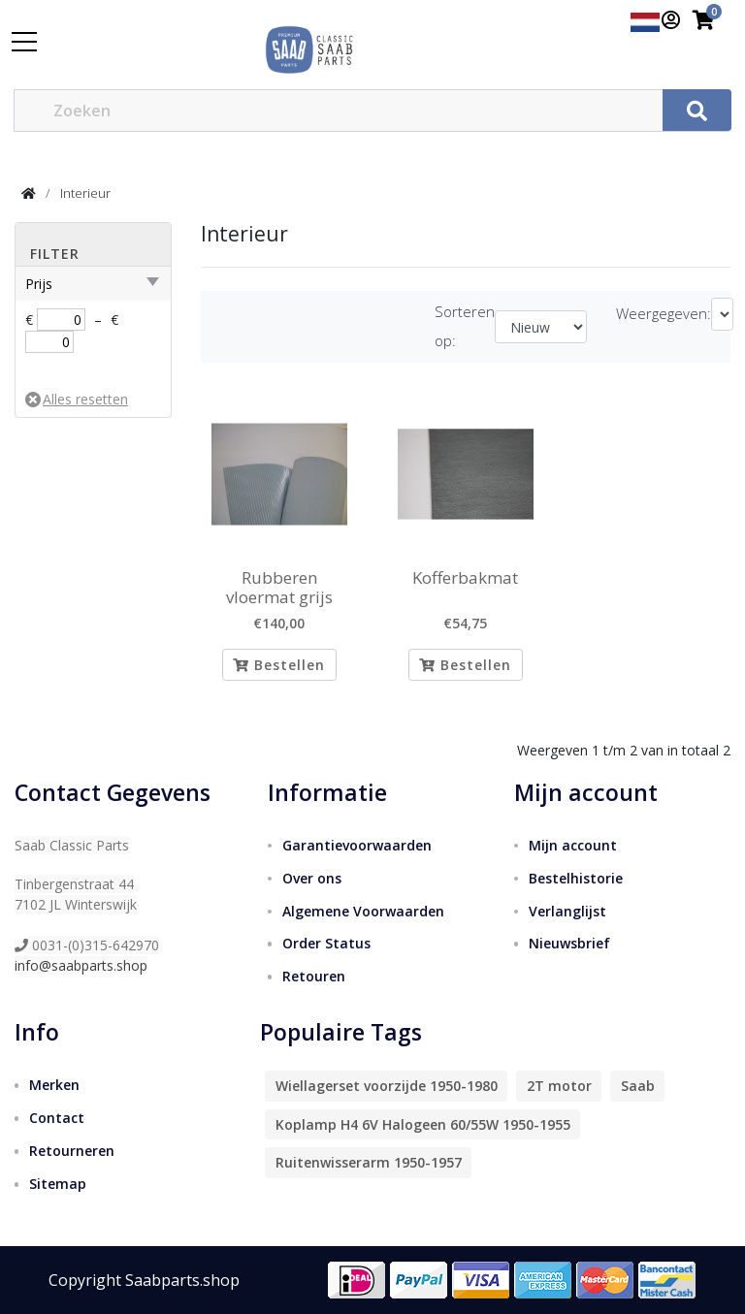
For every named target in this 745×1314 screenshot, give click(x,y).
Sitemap (57, 1183)
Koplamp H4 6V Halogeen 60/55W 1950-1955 (422, 1124)
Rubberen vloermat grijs (279, 588)
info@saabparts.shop (81, 965)
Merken (54, 1084)
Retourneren (71, 1150)
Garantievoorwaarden (357, 845)
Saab (638, 1085)
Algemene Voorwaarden (363, 911)
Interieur (85, 193)
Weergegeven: (663, 313)
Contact (56, 1117)
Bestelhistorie (576, 878)
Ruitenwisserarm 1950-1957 (368, 1162)
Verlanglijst (567, 911)
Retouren (313, 976)
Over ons (311, 878)
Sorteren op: (465, 326)
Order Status (326, 944)
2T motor (559, 1085)
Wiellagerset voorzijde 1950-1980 (386, 1085)
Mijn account (573, 845)
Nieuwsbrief (569, 944)
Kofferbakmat (465, 578)
